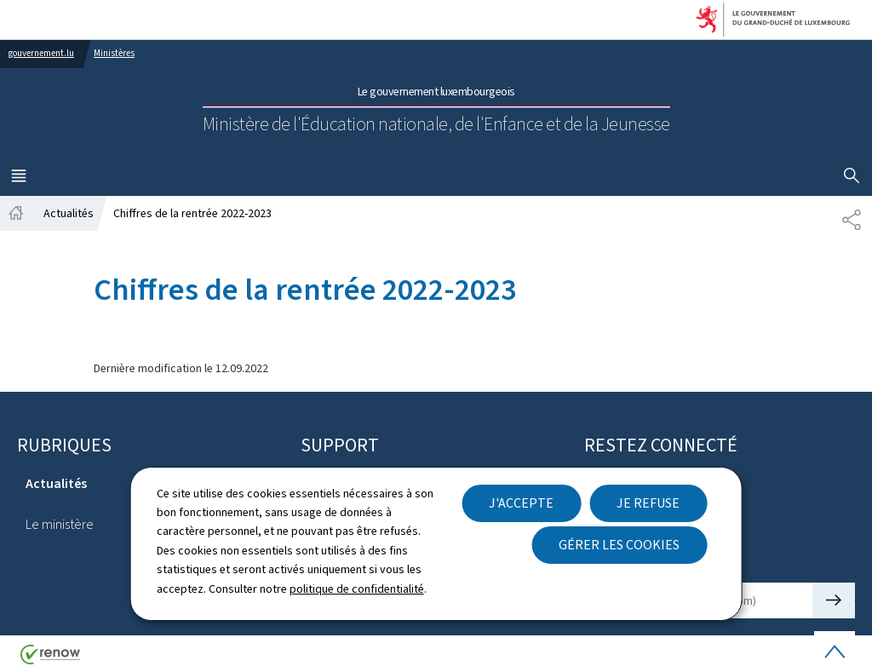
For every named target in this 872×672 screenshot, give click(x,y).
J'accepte (521, 503)
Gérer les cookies (619, 545)
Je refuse (648, 503)
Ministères (114, 53)
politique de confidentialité (357, 589)
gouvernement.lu (41, 53)
